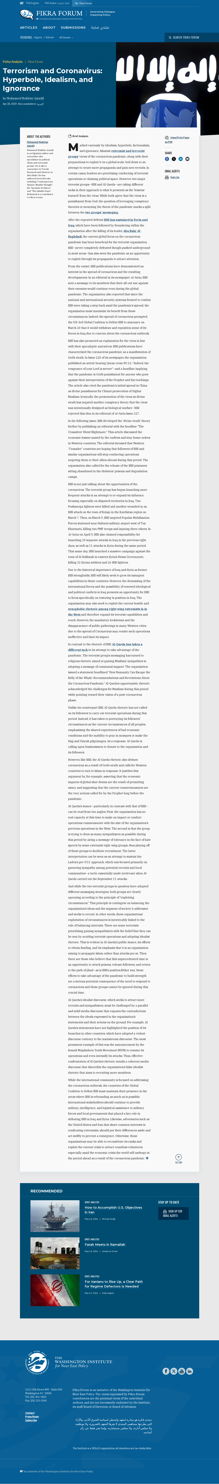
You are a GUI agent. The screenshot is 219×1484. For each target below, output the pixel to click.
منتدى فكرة (100, 28)
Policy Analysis (13, 61)
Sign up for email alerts (172, 1213)
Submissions (73, 28)
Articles (28, 28)
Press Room (32, 1416)
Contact (29, 1413)
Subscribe (31, 1420)
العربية (40, 103)
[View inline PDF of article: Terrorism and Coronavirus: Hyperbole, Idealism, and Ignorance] (178, 139)
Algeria (38, 37)
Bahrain (50, 37)
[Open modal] (184, 37)
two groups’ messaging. (102, 212)
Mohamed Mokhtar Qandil (25, 98)
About (49, 28)
